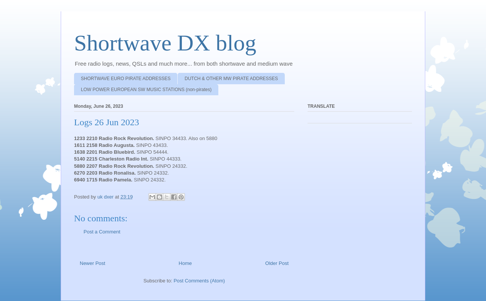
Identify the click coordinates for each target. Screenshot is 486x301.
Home (185, 263)
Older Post (277, 263)
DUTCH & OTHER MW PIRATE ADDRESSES (231, 78)
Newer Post (92, 263)
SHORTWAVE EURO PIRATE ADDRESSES (125, 78)
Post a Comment (102, 232)
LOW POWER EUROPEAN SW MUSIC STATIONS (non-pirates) (146, 89)
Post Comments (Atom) (199, 281)
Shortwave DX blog (165, 42)
